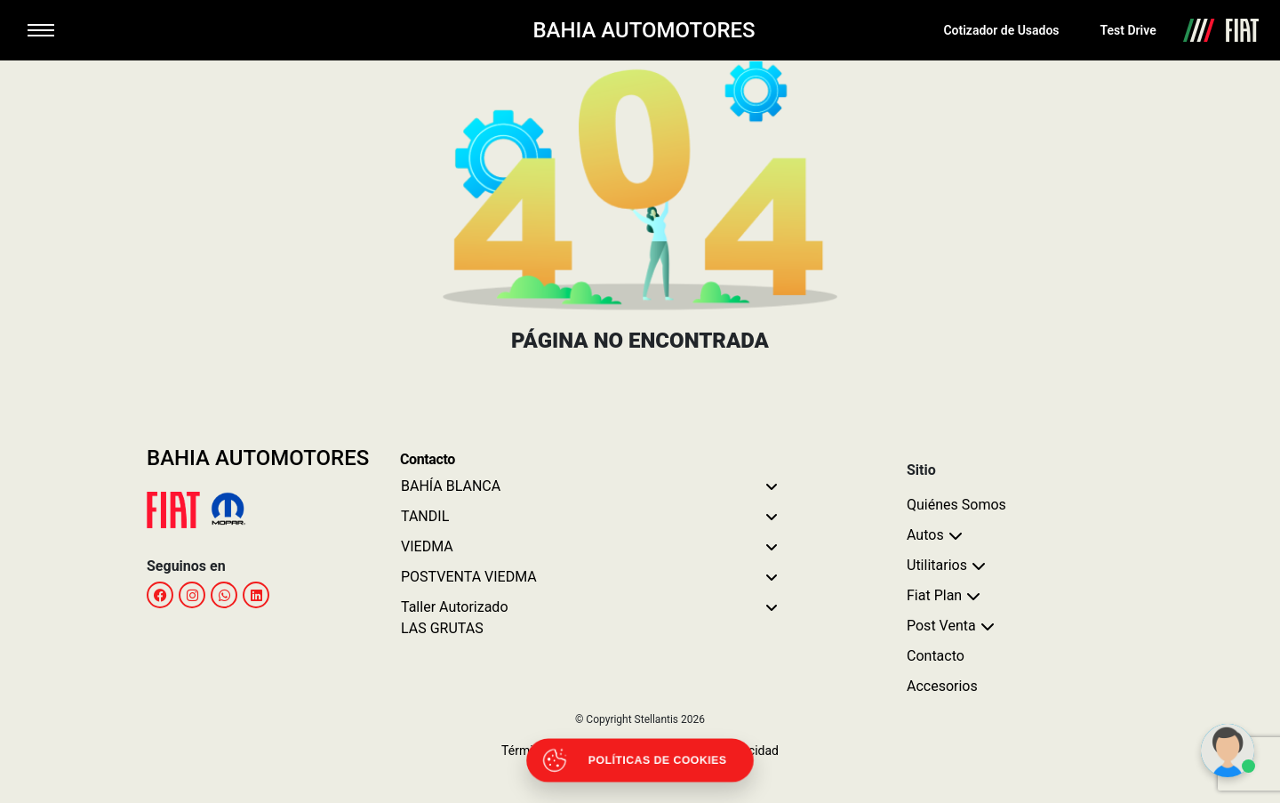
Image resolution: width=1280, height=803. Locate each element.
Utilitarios (937, 565)
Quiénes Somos (956, 504)
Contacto (935, 655)
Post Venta (941, 625)
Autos (925, 534)
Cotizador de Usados (1001, 30)
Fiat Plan (934, 595)
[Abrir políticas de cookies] (640, 760)
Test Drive (1128, 30)
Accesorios (942, 686)
